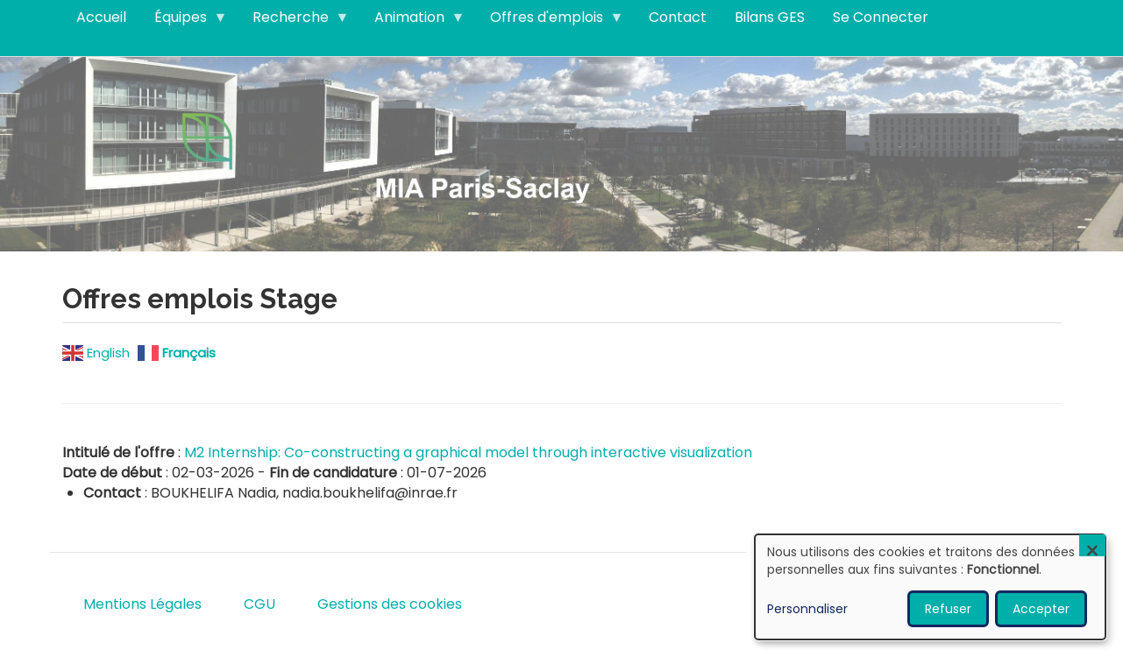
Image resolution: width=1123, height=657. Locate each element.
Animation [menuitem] (413, 21)
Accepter (1041, 609)
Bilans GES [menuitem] (770, 17)
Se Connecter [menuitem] (880, 17)
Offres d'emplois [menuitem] (550, 21)
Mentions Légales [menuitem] (142, 604)
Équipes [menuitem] (184, 21)
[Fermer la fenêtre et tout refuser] (1092, 545)
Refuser (948, 609)
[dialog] (930, 586)
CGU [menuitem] (259, 604)
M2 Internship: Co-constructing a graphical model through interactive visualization (468, 452)
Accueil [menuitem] (101, 17)
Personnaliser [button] (807, 609)
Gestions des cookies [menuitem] (389, 604)
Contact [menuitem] (678, 17)
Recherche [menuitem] (294, 21)
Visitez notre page (561, 152)
